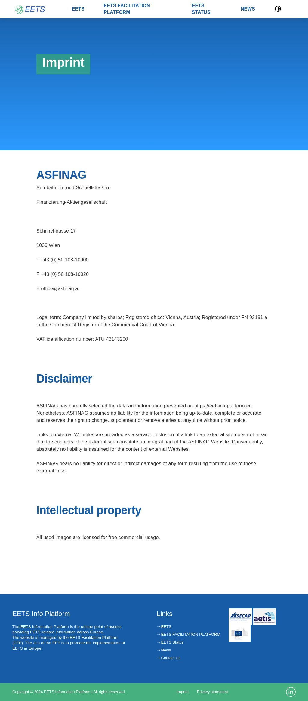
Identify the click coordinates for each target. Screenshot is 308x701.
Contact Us (170, 658)
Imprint (183, 692)
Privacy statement (212, 692)
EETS (78, 8)
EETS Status (171, 642)
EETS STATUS (201, 9)
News (165, 650)
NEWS (248, 8)
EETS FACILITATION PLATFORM (127, 9)
